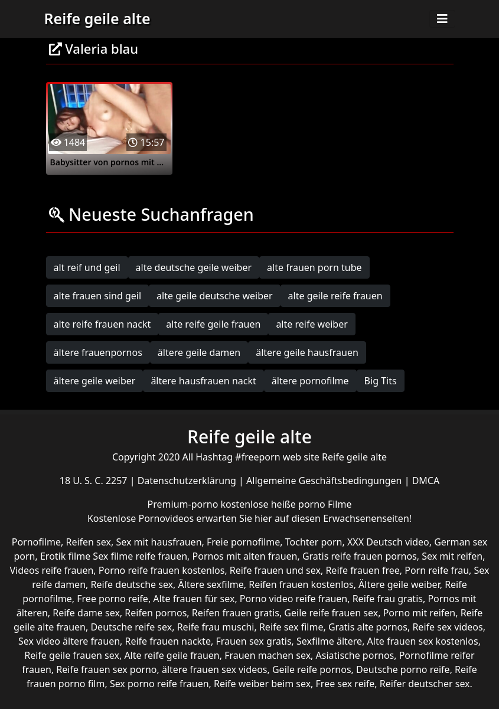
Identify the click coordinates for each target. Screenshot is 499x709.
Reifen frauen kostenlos (301, 584)
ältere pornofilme (310, 380)
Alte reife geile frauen (171, 655)
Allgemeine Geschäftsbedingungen (325, 480)
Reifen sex (88, 541)
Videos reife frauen (52, 570)
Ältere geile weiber (399, 584)
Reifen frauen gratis (235, 612)
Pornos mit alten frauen (245, 556)
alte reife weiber (311, 324)
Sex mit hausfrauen (158, 541)
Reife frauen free (362, 570)
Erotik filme (65, 556)
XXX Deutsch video (388, 541)
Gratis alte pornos (367, 626)
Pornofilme (36, 541)
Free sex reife (345, 683)
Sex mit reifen (452, 556)
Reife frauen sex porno (106, 669)
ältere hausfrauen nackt (203, 380)
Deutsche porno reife (403, 669)
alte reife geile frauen (213, 324)
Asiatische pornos (355, 655)
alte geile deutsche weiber (214, 295)
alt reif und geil (87, 267)
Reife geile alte (97, 18)
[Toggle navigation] (442, 19)
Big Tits (380, 380)
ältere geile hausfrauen (307, 352)
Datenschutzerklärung (188, 480)
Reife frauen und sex (275, 570)
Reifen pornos (156, 612)
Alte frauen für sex (193, 598)
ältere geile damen (199, 352)
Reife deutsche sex (132, 584)
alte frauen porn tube (314, 267)
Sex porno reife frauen (159, 683)
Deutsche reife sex (131, 626)
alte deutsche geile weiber (194, 267)
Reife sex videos (447, 626)
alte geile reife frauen (335, 295)
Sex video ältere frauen (69, 641)
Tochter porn (314, 541)
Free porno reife (112, 598)
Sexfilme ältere (329, 641)
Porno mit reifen (419, 612)
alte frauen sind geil (98, 295)
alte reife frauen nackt (102, 324)
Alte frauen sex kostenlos (422, 641)
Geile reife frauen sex (331, 612)
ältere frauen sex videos (215, 669)
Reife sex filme (291, 626)
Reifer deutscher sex (425, 683)
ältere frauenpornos (98, 352)
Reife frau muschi (216, 626)
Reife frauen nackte (168, 641)
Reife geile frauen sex (71, 655)
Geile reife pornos (311, 669)
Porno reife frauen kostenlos (162, 570)
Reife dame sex (86, 612)
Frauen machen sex (267, 655)
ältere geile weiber (95, 380)
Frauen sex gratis (253, 641)
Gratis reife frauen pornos (359, 556)
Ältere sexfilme (211, 584)
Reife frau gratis (388, 598)
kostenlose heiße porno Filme (285, 504)
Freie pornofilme (243, 541)
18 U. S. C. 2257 (95, 480)
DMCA (426, 480)
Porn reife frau (437, 570)
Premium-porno (184, 504)
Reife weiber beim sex (262, 683)
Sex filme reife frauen (140, 556)
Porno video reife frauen (293, 598)
